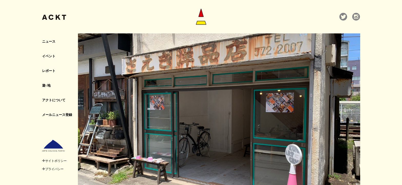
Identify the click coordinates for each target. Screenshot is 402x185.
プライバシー (53, 169)
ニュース (48, 41)
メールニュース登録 (57, 114)
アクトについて (53, 100)
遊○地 (46, 85)
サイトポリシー (54, 160)
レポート (48, 70)
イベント (48, 56)
